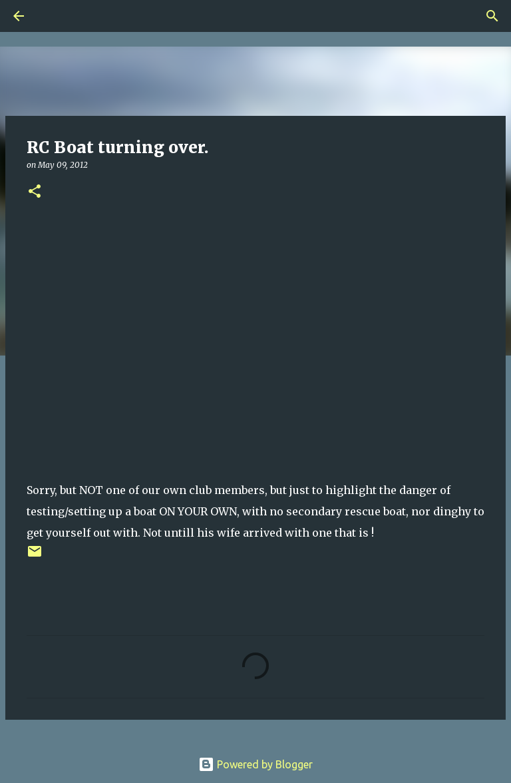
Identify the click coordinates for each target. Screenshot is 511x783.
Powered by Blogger (255, 764)
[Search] (56, 16)
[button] (35, 192)
